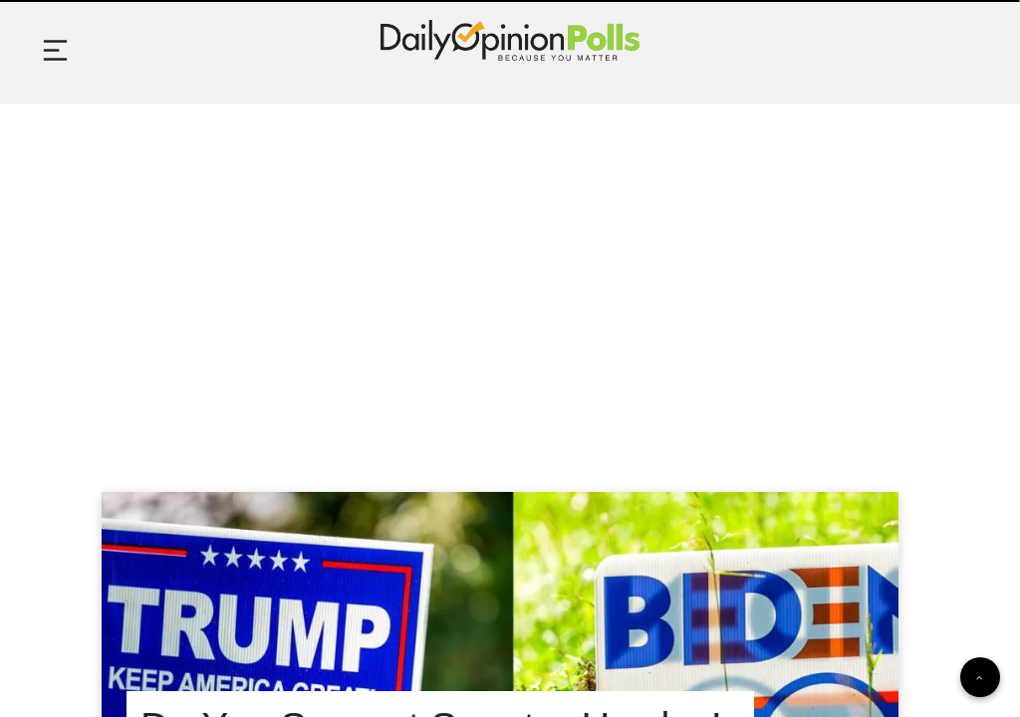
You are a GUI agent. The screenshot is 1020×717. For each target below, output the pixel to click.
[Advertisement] (510, 272)
